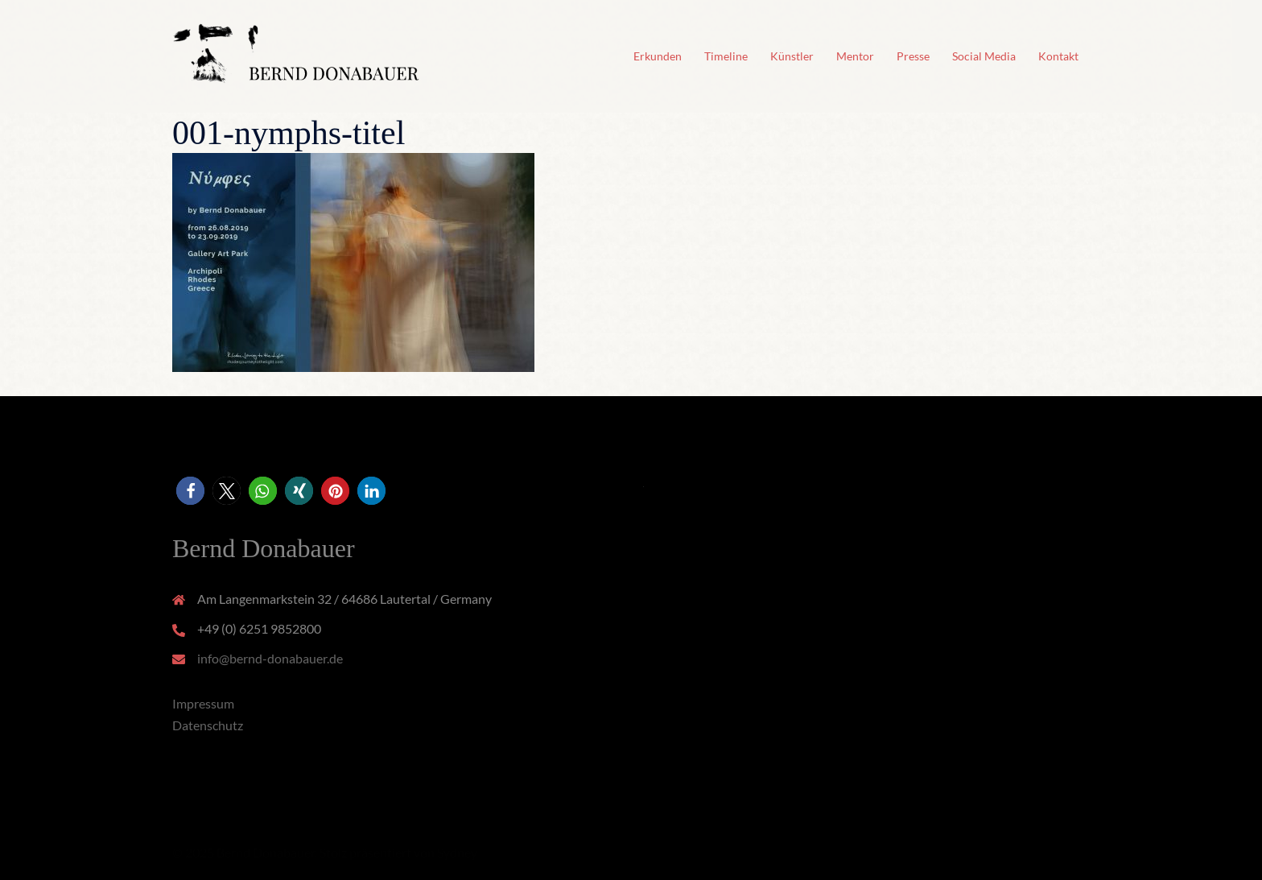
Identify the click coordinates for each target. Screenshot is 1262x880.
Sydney (457, 852)
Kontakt (1058, 56)
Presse (913, 56)
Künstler (792, 56)
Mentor (855, 56)
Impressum (203, 703)
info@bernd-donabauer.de (270, 658)
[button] (190, 491)
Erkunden (657, 56)
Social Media (984, 56)
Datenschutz (207, 725)
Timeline (726, 56)
